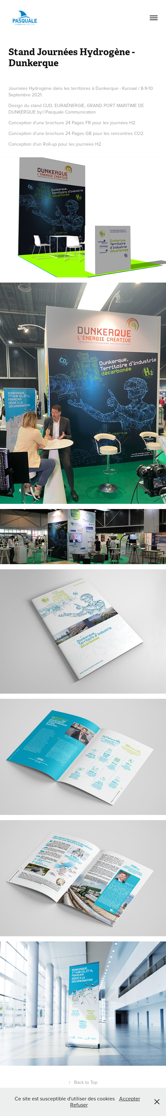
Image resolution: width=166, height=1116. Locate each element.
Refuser (79, 1104)
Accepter (129, 1098)
